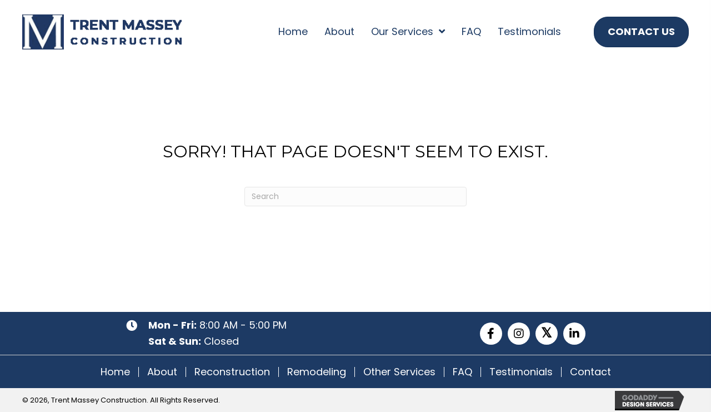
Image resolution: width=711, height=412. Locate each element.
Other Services (399, 372)
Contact (590, 372)
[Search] (355, 196)
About (162, 372)
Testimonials (521, 372)
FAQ (462, 372)
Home (115, 372)
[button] (491, 333)
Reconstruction (232, 372)
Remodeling (316, 372)
